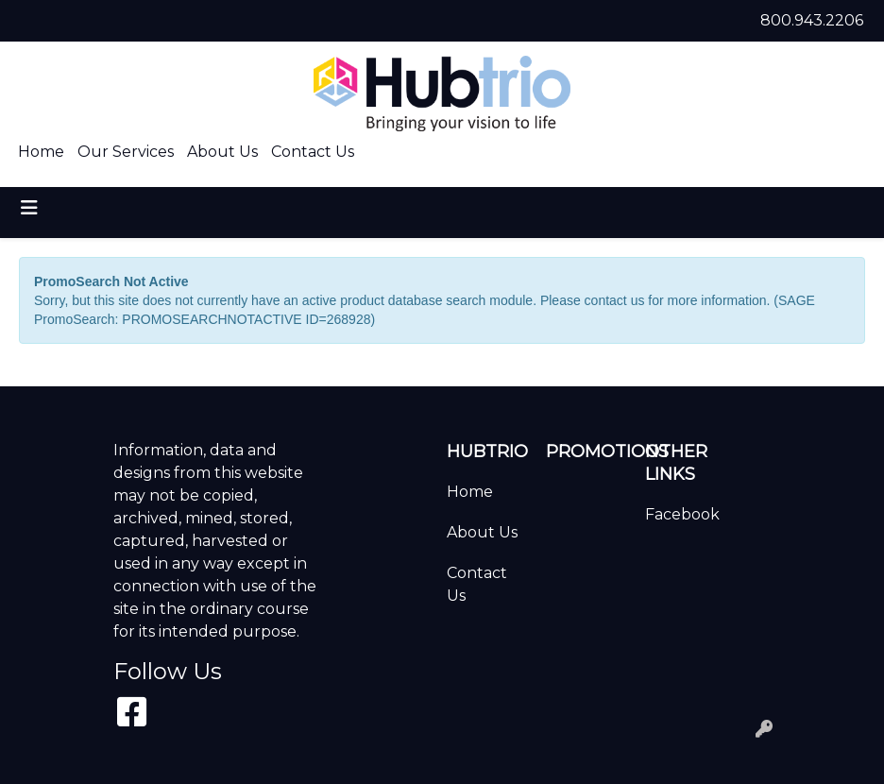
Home (41, 152)
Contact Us (312, 152)
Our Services (125, 152)
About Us (222, 152)
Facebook (682, 514)
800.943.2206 (811, 20)
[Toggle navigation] (29, 208)
